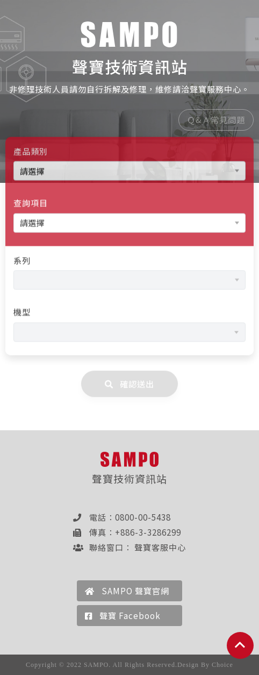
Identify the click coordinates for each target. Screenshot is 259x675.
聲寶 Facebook (123, 615)
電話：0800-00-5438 (122, 517)
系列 (22, 261)
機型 (22, 313)
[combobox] (129, 333)
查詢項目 (30, 204)
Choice (222, 665)
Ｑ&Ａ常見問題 (216, 121)
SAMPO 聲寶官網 (127, 590)
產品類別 (30, 152)
